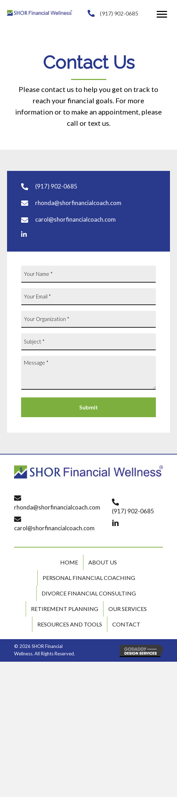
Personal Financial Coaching (89, 577)
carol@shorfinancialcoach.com (75, 219)
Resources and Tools (69, 624)
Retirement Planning (64, 608)
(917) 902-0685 (119, 13)
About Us (102, 562)
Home (69, 562)
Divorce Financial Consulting (89, 593)
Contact (126, 624)
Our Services (127, 608)
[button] (162, 14)
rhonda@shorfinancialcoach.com (78, 202)
